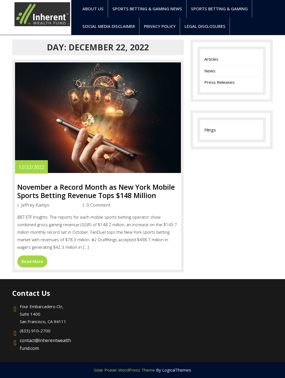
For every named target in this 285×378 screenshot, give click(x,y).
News (209, 71)
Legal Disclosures (205, 26)
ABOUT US (93, 8)
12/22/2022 (31, 167)
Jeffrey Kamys (49, 205)
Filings (210, 130)
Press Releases (219, 82)
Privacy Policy (160, 26)
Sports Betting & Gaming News (147, 8)
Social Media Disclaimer (108, 26)
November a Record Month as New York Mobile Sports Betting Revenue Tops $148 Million (96, 191)
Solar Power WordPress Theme (124, 370)
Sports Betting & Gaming (219, 8)
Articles (211, 59)
